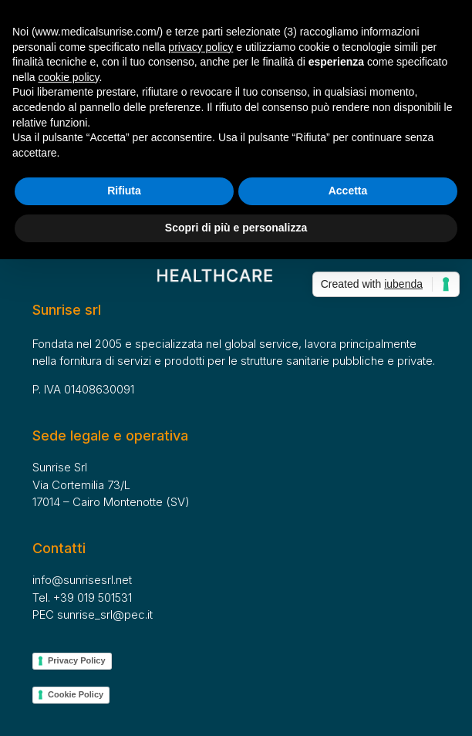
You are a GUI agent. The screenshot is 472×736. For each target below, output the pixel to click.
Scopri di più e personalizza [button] (236, 227)
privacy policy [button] (200, 47)
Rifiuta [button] (124, 190)
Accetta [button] (348, 190)
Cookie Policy (75, 694)
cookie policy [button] (68, 77)
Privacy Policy (77, 660)
